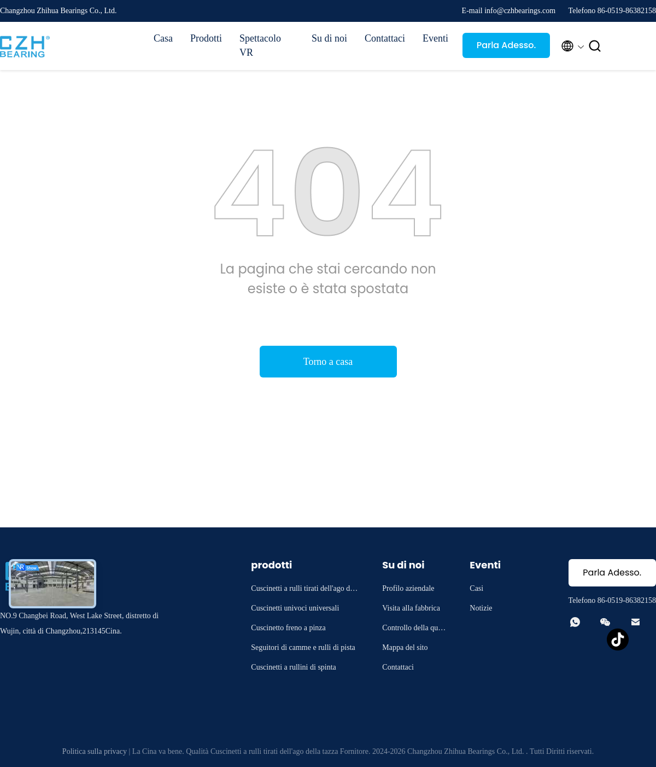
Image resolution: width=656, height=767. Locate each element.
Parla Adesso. (506, 45)
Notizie (481, 608)
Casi (476, 588)
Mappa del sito (404, 647)
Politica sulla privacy (94, 751)
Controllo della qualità (415, 629)
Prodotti (206, 38)
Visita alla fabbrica (411, 608)
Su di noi (329, 38)
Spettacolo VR (260, 45)
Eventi (435, 38)
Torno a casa (328, 361)
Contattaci (385, 38)
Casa (163, 38)
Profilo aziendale (408, 588)
